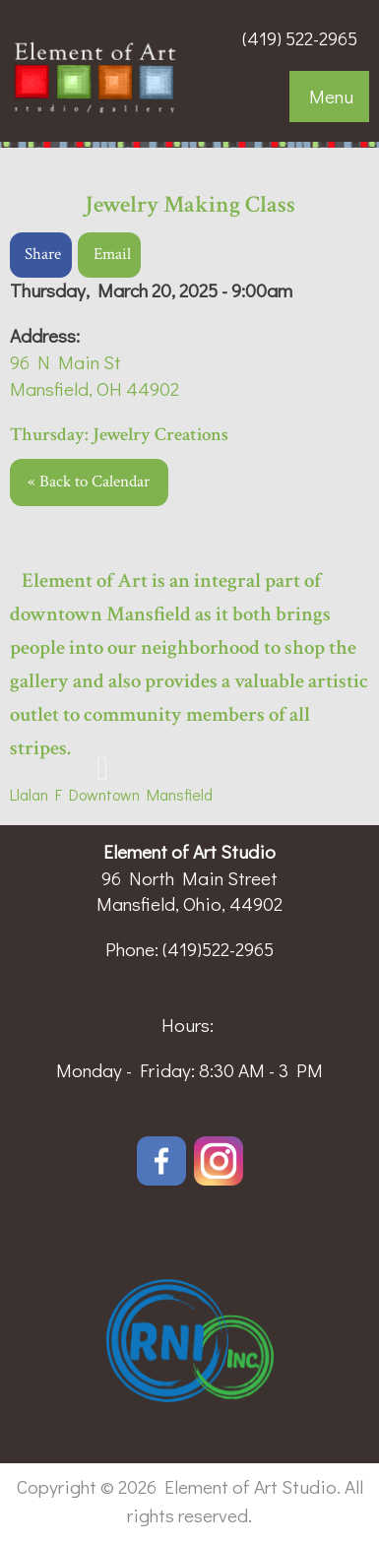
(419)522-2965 (218, 948)
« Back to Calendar (89, 481)
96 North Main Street (189, 878)
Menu (331, 96)
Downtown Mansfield (137, 794)
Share (43, 254)
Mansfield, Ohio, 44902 (189, 903)
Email (112, 254)
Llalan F (36, 794)
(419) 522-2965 (299, 38)
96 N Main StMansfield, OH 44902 (94, 375)
